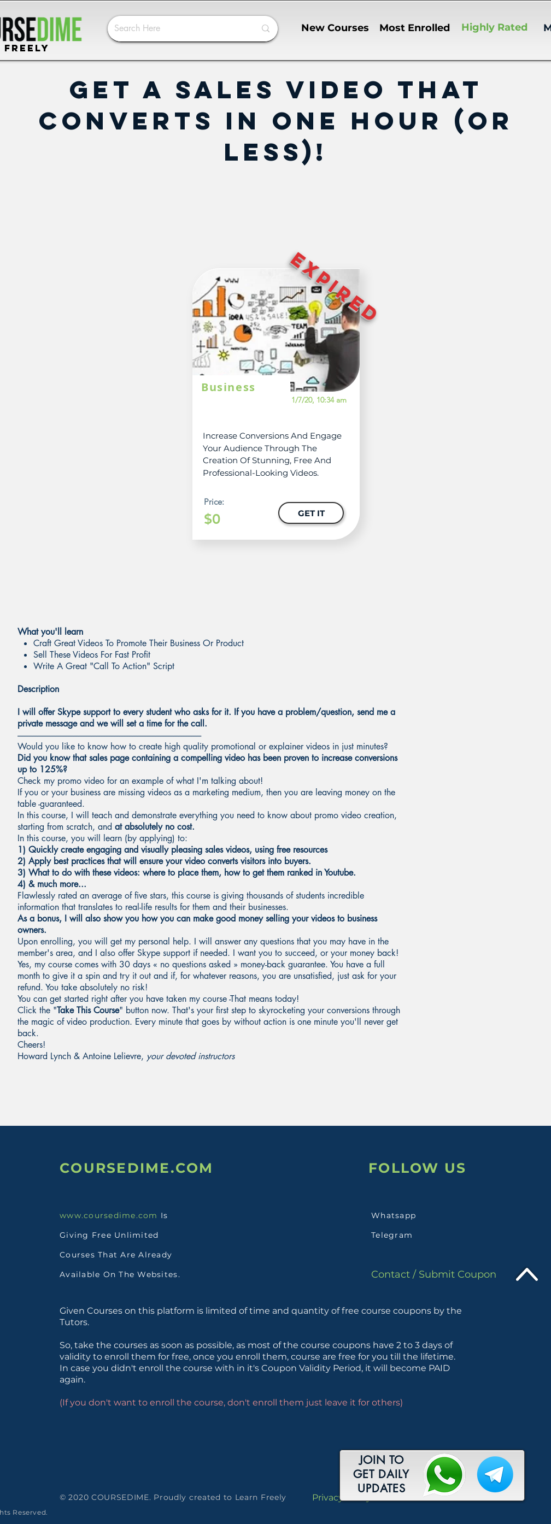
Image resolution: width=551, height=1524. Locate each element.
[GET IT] (311, 513)
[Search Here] (176, 29)
